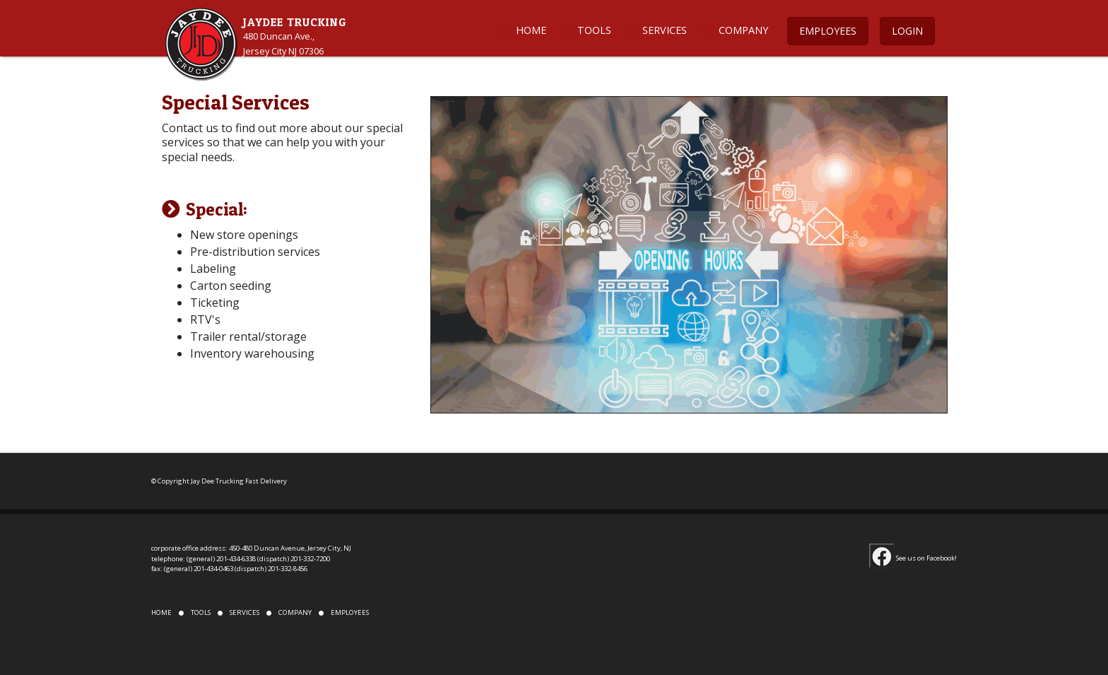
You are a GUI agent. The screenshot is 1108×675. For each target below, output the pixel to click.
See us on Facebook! (913, 558)
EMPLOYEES (827, 30)
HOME (531, 30)
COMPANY (743, 30)
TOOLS (594, 30)
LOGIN (907, 30)
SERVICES (664, 30)
